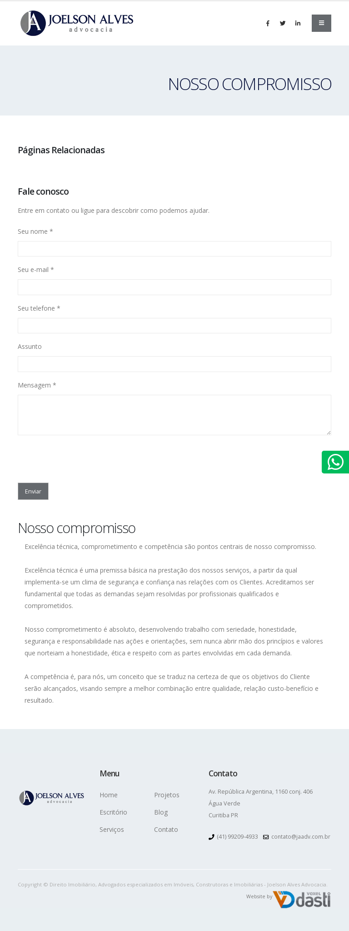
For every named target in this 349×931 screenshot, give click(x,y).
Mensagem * (37, 385)
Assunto (30, 346)
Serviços (112, 829)
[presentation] (71, 456)
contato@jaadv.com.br (301, 836)
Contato (166, 829)
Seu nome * (35, 231)
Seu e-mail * (36, 269)
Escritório (113, 812)
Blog (161, 812)
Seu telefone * (39, 308)
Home (109, 794)
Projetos (166, 794)
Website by (258, 895)
